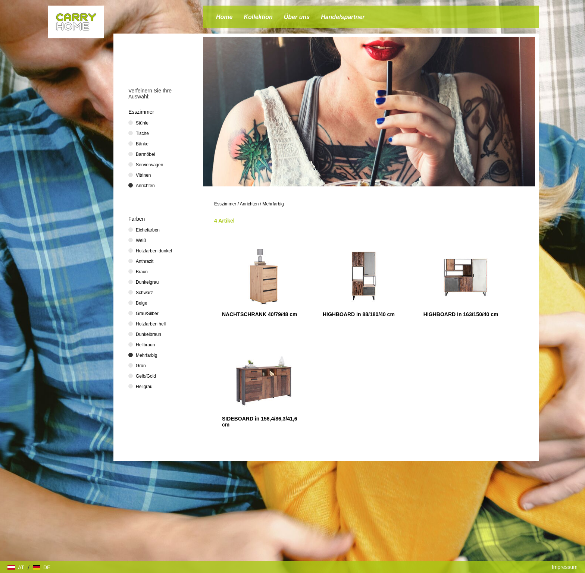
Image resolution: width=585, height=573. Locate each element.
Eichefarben (148, 230)
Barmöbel (145, 154)
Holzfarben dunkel (154, 251)
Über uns (297, 17)
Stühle (142, 123)
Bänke (142, 144)
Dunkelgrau (147, 282)
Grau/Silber (147, 313)
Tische (142, 133)
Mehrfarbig (273, 204)
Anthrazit (144, 261)
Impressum (565, 567)
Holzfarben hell (151, 324)
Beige (141, 303)
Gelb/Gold (146, 376)
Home (224, 17)
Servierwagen (149, 164)
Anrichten (249, 204)
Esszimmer (225, 204)
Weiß (141, 240)
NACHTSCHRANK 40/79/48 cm (259, 314)
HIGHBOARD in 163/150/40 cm (460, 314)
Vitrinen (143, 175)
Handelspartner (343, 17)
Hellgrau (144, 386)
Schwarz (144, 292)
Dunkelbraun (148, 334)
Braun (142, 271)
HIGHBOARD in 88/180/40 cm (359, 314)
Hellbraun (145, 344)
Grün (141, 365)
